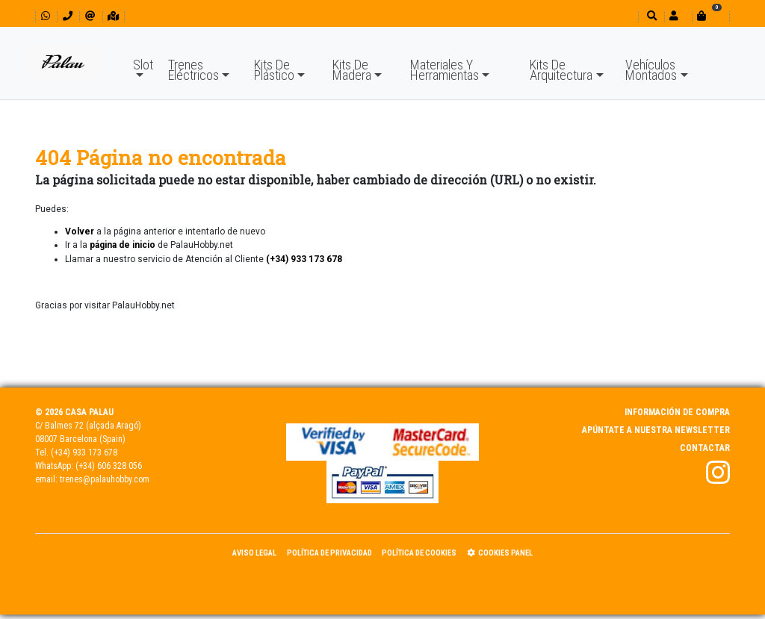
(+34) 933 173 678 (84, 452)
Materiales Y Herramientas (444, 70)
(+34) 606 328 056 (108, 466)
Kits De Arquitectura (561, 70)
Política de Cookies (419, 553)
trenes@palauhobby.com (104, 479)
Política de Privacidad (329, 553)
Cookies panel (500, 553)
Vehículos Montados (651, 70)
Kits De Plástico (274, 70)
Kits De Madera (351, 70)
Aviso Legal (254, 553)
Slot (143, 64)
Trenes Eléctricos (193, 70)
